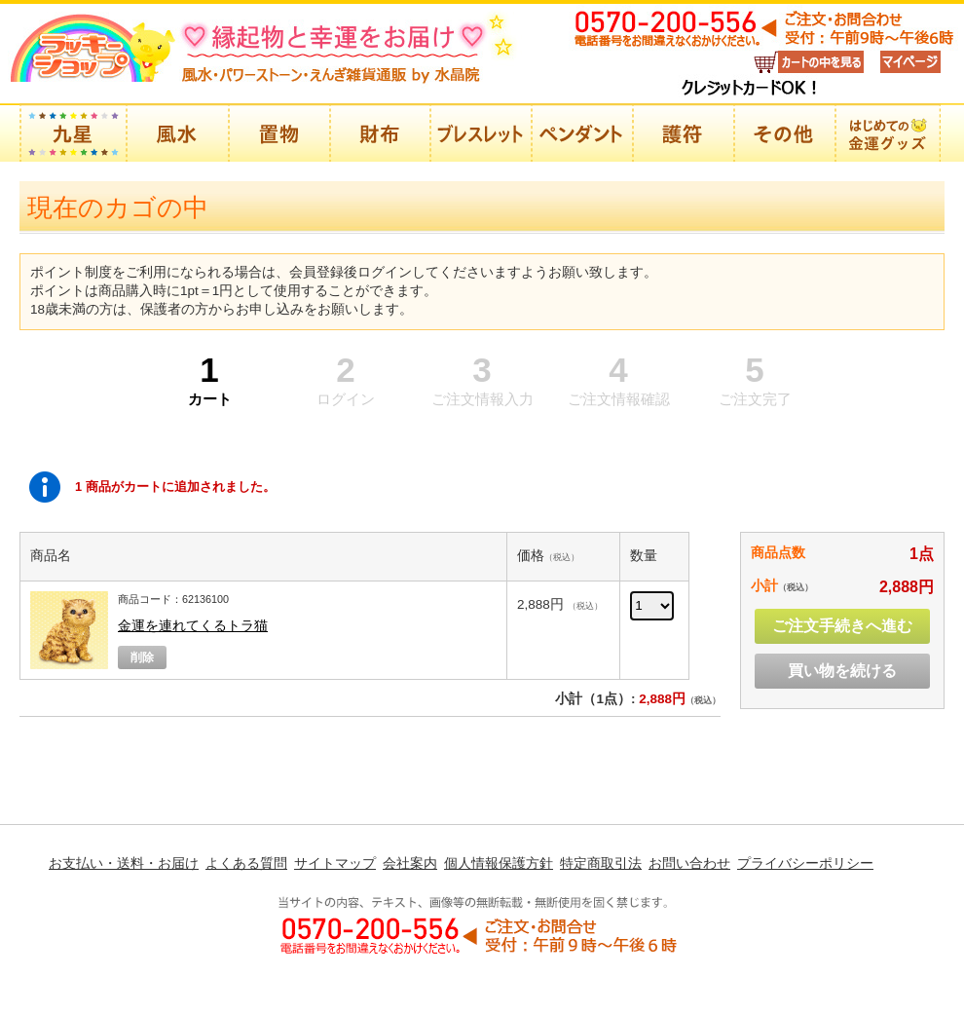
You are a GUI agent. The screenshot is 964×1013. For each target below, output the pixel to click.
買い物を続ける (842, 670)
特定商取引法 (601, 863)
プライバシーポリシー (805, 863)
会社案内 (410, 863)
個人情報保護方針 (498, 863)
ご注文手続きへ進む (842, 626)
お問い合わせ (689, 863)
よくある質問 (246, 863)
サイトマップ (335, 863)
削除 (142, 657)
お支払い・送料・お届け (124, 863)
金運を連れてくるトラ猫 (193, 626)
